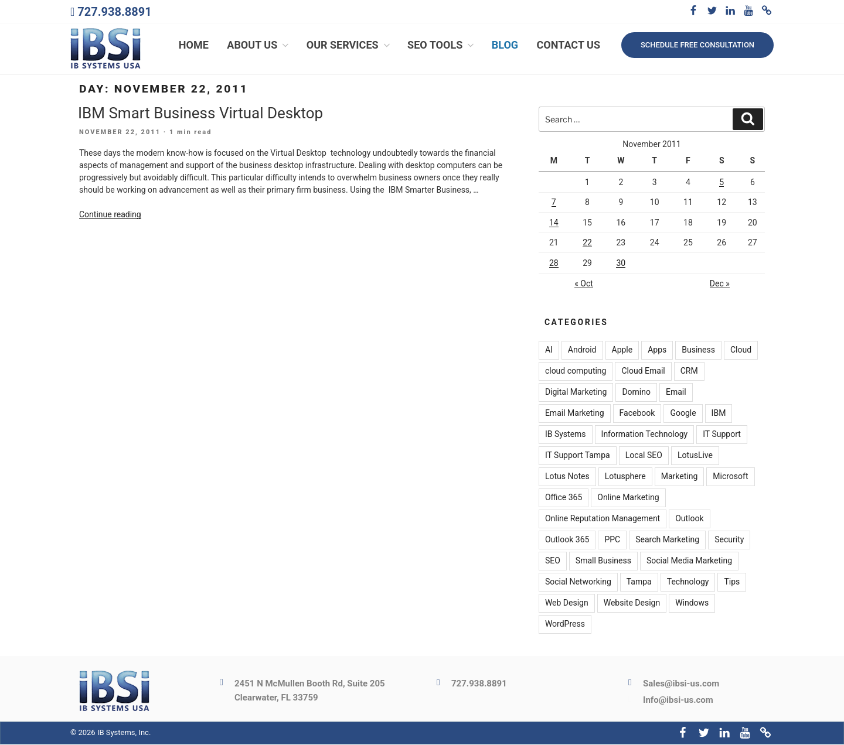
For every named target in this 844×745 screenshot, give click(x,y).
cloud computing (576, 372)
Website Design (632, 604)
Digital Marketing (576, 393)
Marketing (679, 477)
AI (549, 351)
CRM (689, 372)
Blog (505, 45)
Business (698, 351)
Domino (636, 393)
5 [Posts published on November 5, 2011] (721, 182)
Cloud (740, 351)
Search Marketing (667, 540)
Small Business (603, 561)
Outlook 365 (567, 540)
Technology (688, 582)
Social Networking (578, 582)
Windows (692, 604)
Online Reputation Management (602, 519)
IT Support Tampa (577, 456)
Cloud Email (643, 372)
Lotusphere (625, 477)
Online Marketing (628, 498)
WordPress (565, 625)
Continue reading (110, 215)
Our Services (349, 45)
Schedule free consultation (697, 44)
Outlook (689, 519)
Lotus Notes (567, 477)
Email (676, 393)
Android (582, 351)
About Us (259, 45)
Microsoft (730, 477)
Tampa (639, 582)
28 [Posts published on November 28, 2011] (554, 263)
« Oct (583, 284)
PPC (612, 540)
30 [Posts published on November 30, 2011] (620, 263)
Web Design (566, 604)
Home (194, 45)
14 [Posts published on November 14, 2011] (554, 223)
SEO (552, 561)
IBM (719, 414)
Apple (622, 351)
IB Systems (565, 435)
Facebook (637, 414)
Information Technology (644, 435)
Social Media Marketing (689, 561)
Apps (657, 351)
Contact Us (568, 45)
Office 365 (563, 498)
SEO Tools (441, 45)
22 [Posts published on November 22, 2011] (587, 243)
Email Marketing (574, 414)
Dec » (720, 284)
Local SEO (643, 456)
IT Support (722, 435)
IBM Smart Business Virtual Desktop (200, 113)
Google (683, 414)
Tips (732, 582)
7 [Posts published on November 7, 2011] (554, 203)
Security (729, 540)
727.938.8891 (114, 12)
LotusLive (695, 456)
